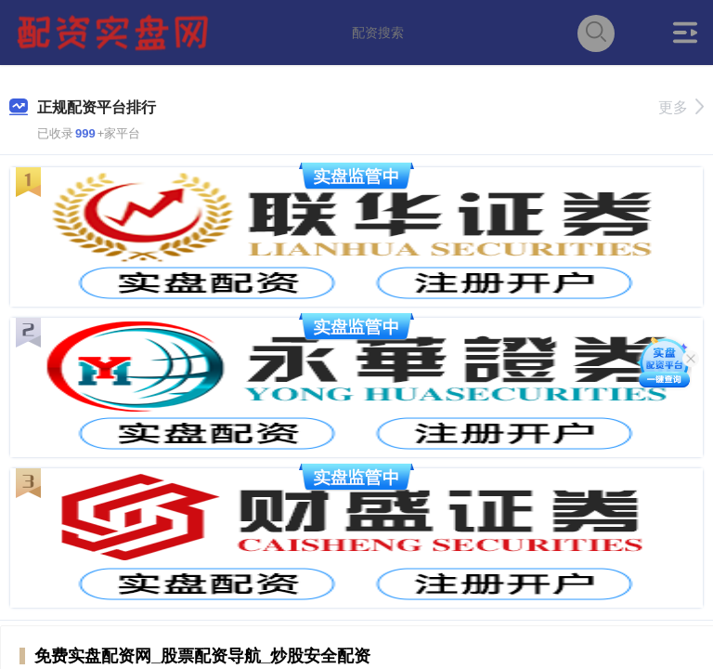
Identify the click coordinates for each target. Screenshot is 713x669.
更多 (681, 107)
